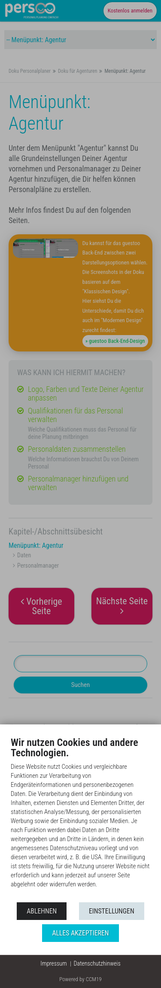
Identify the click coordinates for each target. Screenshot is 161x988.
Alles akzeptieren (80, 933)
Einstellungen (111, 911)
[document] (80, 818)
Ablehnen (42, 911)
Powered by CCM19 (80, 979)
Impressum (53, 963)
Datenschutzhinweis (97, 963)
